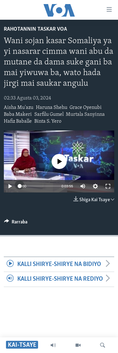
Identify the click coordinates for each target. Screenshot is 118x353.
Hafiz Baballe (18, 121)
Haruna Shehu (51, 107)
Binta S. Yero (47, 121)
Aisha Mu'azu (18, 107)
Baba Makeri (18, 114)
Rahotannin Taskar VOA (35, 29)
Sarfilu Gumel (49, 114)
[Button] (15, 223)
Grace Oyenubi (86, 107)
